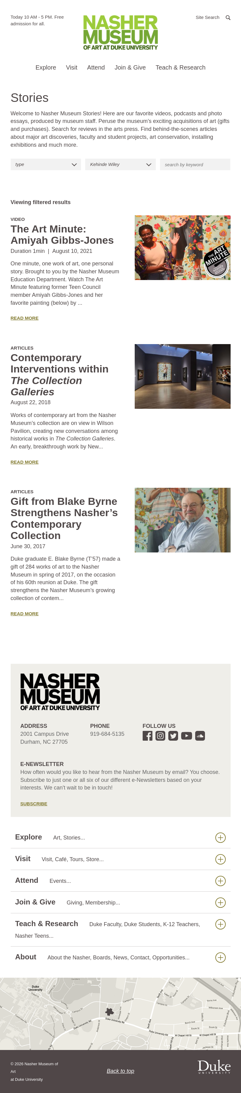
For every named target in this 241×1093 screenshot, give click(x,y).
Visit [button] (71, 67)
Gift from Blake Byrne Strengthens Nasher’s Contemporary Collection (64, 518)
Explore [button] (45, 67)
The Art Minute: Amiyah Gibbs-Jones (62, 234)
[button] (213, 17)
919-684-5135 (107, 734)
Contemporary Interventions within (60, 374)
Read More (25, 318)
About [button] (120, 957)
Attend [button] (96, 67)
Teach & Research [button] (180, 67)
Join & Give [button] (130, 67)
